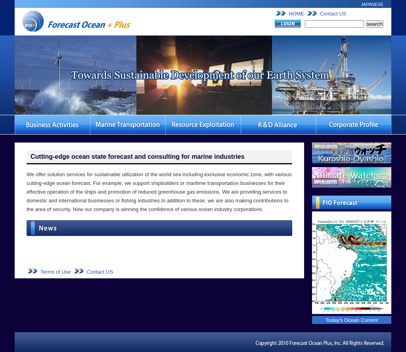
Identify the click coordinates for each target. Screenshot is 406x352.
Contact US (333, 14)
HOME (296, 14)
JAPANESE (372, 4)
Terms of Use (55, 272)
